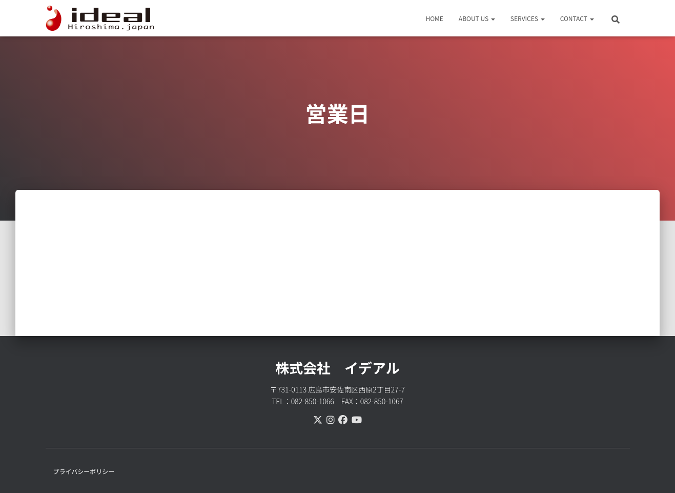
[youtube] (357, 419)
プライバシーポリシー (84, 471)
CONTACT (577, 18)
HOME (434, 18)
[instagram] (330, 419)
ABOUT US (477, 18)
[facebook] (342, 419)
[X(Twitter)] (317, 419)
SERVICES (527, 18)
